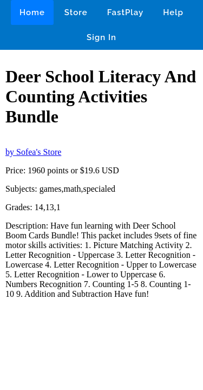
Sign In (101, 37)
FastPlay (125, 12)
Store (76, 12)
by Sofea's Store (33, 152)
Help (173, 12)
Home (32, 12)
